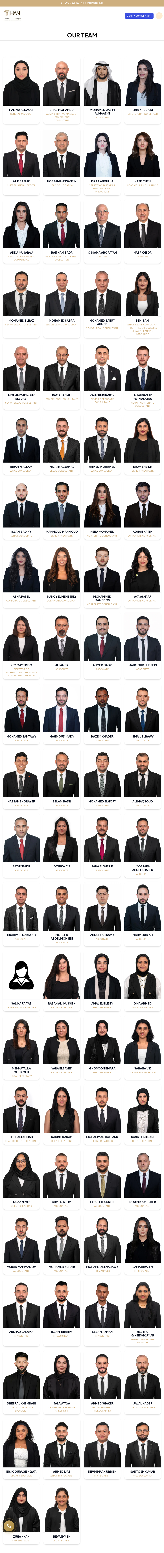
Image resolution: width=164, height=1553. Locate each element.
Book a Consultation (139, 15)
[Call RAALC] (9, 1525)
